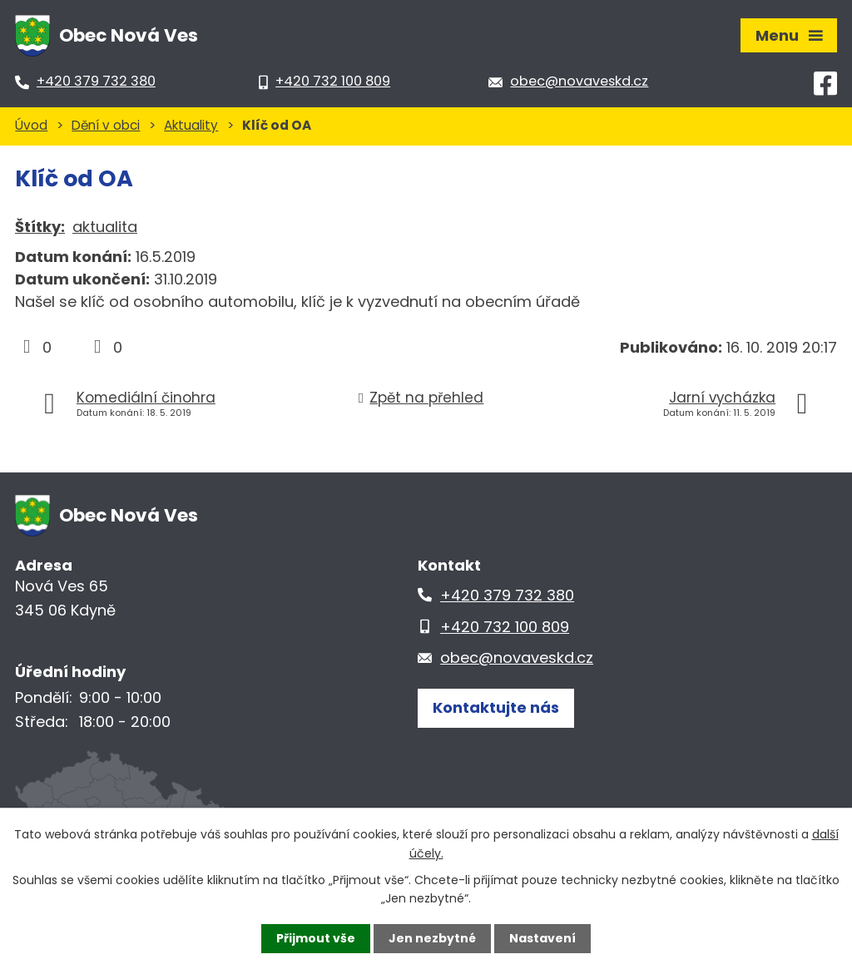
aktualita (104, 226)
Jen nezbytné (432, 938)
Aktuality (191, 125)
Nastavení (542, 938)
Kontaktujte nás (496, 707)
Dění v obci (106, 125)
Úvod (31, 125)
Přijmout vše (315, 938)
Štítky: (40, 226)
